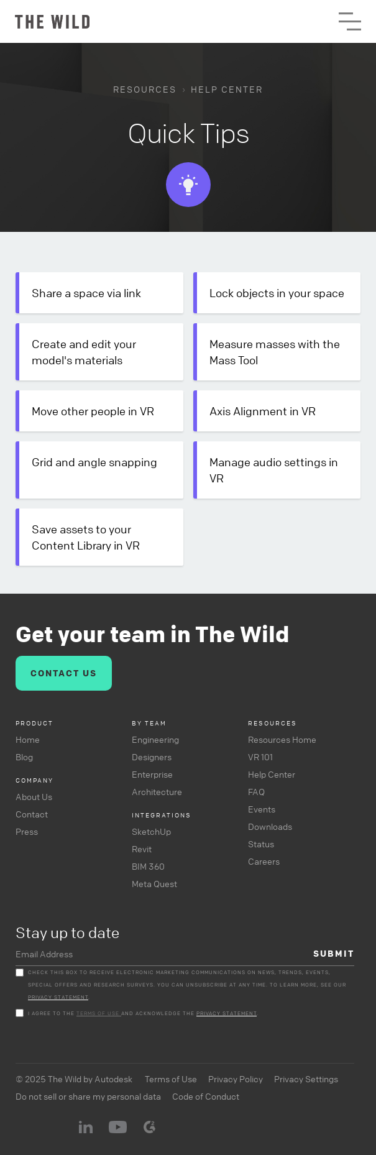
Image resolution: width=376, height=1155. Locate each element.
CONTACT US (63, 673)
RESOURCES (145, 88)
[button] (350, 21)
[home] (52, 22)
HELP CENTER (227, 88)
